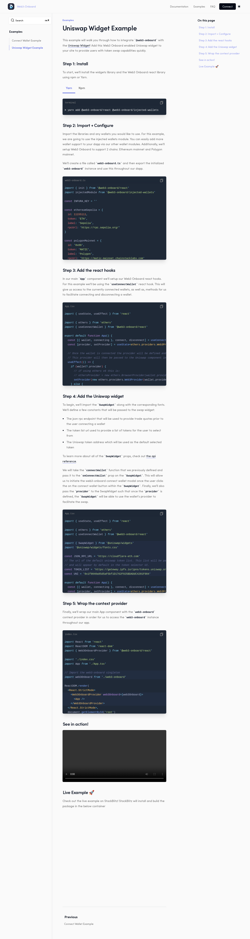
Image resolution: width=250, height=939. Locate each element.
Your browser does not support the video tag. (114, 754)
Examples (199, 6)
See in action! (207, 60)
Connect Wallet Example (26, 40)
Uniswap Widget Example (27, 47)
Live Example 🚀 (209, 66)
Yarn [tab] (69, 88)
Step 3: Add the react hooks (215, 40)
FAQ (212, 6)
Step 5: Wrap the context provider (219, 53)
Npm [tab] (82, 88)
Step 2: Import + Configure (215, 33)
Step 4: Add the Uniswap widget (218, 46)
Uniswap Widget (79, 45)
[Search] (30, 20)
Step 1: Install (207, 27)
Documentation (179, 6)
